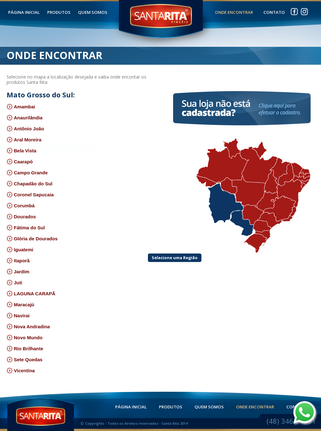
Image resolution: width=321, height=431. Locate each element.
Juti (14, 282)
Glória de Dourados (32, 238)
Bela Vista (21, 150)
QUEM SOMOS (92, 12)
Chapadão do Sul (30, 183)
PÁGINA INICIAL (24, 12)
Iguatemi (20, 249)
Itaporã (18, 260)
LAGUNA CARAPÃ (31, 293)
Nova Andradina (28, 326)
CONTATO (274, 12)
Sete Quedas (24, 359)
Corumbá (21, 205)
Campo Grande (27, 172)
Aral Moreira (24, 139)
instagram (304, 10)
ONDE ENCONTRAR (234, 12)
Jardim (18, 271)
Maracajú (20, 304)
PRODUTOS (58, 12)
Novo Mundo (24, 337)
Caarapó (20, 161)
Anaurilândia (24, 117)
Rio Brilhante (25, 348)
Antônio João (25, 128)
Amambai (21, 106)
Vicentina (21, 370)
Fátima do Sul (26, 227)
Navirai (18, 315)
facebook (294, 10)
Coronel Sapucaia (30, 194)
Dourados (21, 216)
